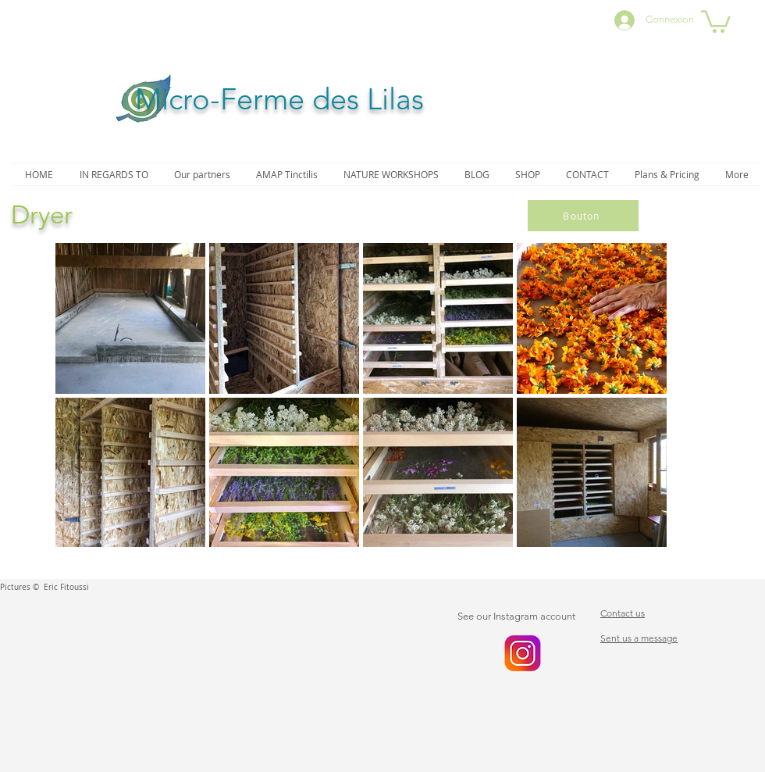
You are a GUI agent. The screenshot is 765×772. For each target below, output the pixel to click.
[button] (716, 20)
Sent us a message (639, 638)
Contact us (622, 613)
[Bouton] (583, 215)
